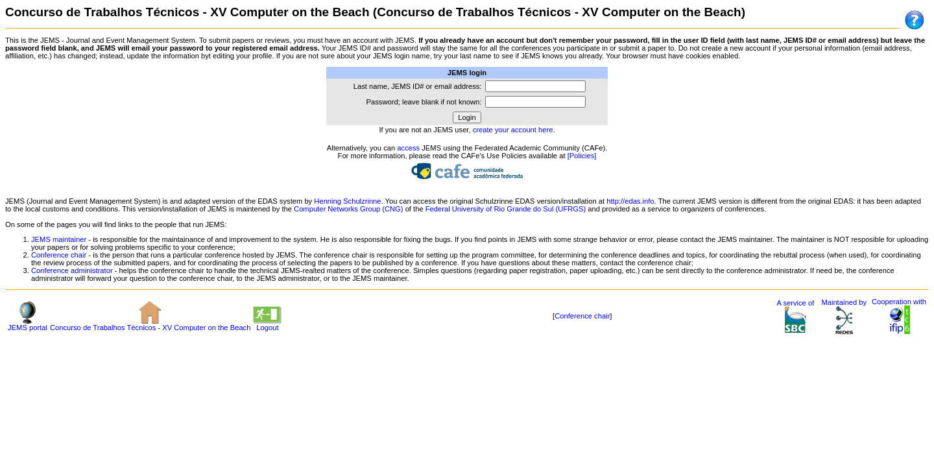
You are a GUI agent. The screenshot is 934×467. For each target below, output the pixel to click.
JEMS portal (27, 324)
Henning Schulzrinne (347, 201)
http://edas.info (630, 201)
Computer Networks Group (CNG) (348, 209)
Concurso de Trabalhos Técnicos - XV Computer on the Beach (150, 324)
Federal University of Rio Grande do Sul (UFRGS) (505, 209)
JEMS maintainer (58, 239)
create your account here (513, 130)
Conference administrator (72, 270)
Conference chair (58, 255)
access (408, 148)
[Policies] (582, 156)
